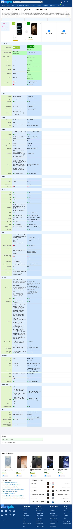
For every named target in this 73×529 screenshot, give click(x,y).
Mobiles (3, 5)
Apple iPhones (39, 510)
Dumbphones (52, 523)
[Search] (26, 2)
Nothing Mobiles (39, 515)
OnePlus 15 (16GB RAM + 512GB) (63, 470)
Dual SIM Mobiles (53, 526)
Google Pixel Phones (40, 511)
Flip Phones (52, 524)
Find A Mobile (66, 520)
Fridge (24, 521)
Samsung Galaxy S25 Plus (7, 470)
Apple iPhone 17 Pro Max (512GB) (18, 37)
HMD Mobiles (39, 520)
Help (64, 516)
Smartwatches (26, 515)
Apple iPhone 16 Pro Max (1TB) (49, 470)
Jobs (64, 513)
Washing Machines (27, 523)
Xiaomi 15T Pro (31, 36)
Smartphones (52, 508)
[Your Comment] (22, 439)
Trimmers (25, 524)
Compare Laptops (67, 523)
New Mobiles (52, 513)
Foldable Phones (53, 518)
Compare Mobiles (67, 521)
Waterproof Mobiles (54, 521)
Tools (64, 518)
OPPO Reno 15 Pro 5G (20, 470)
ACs (24, 520)
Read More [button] (68, 16)
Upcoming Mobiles (53, 515)
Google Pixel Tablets (40, 526)
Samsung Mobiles (39, 508)
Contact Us (65, 515)
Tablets (8, 5)
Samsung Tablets (39, 523)
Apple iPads (38, 524)
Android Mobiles (53, 520)
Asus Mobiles (39, 518)
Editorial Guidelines (67, 511)
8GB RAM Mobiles (53, 516)
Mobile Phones (26, 508)
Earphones (21, 5)
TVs (17, 5)
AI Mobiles (52, 511)
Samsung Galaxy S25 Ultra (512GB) (35, 470)
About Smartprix (66, 508)
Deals (63, 5)
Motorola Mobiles (39, 513)
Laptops (12, 5)
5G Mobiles (52, 510)
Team (64, 510)
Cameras (27, 5)
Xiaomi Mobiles (39, 521)
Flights (58, 5)
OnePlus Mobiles (39, 516)
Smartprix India (4, 519)
